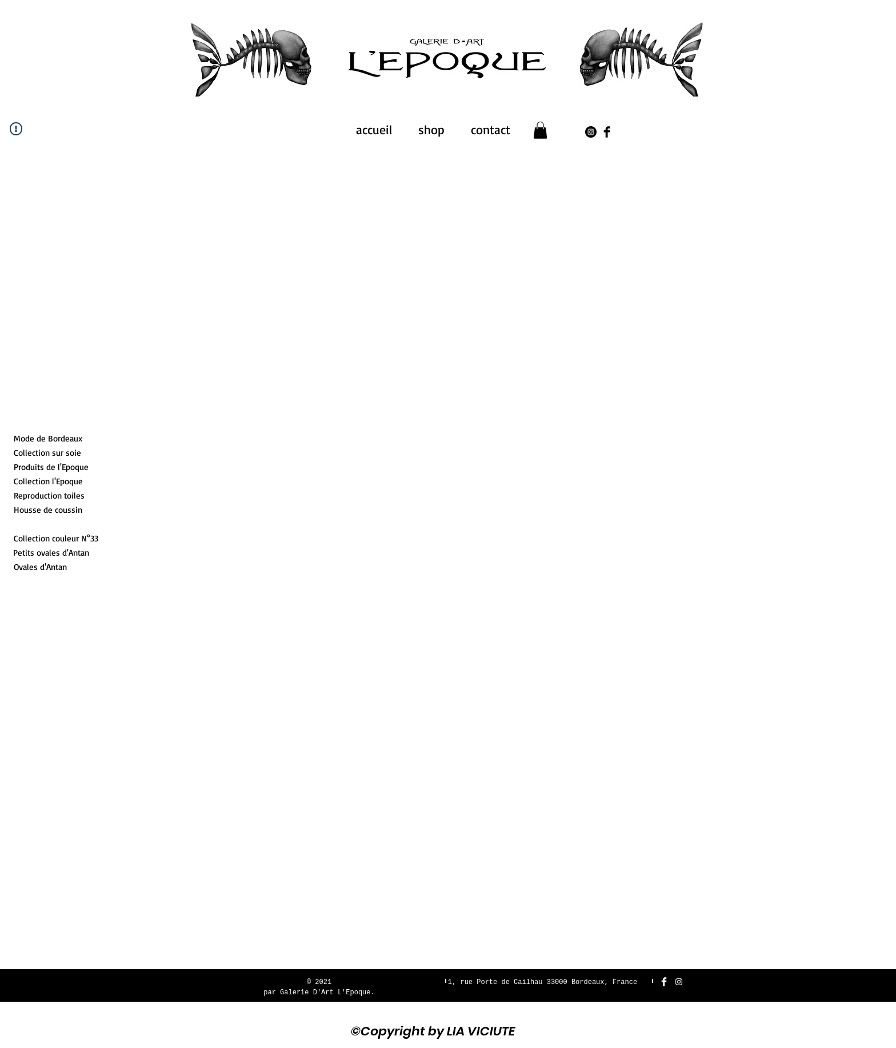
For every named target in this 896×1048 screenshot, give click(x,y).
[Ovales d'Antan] (40, 566)
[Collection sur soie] (53, 453)
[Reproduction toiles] (49, 495)
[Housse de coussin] (53, 509)
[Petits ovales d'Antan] (51, 552)
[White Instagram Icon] (678, 981)
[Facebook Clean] (664, 981)
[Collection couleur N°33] (56, 538)
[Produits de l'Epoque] (53, 466)
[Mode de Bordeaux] (52, 438)
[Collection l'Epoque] (48, 481)
